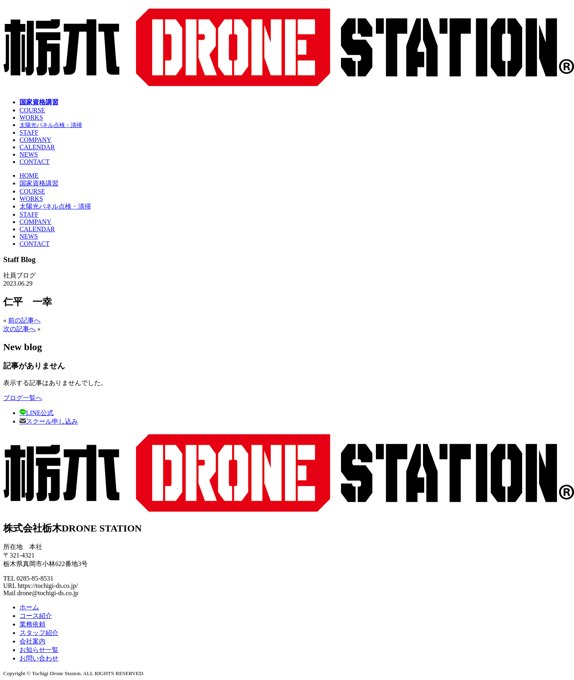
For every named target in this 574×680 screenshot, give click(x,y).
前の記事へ (24, 320)
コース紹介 (35, 615)
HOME (29, 175)
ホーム (29, 607)
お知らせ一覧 (38, 649)
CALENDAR (37, 147)
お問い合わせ (38, 658)
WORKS (31, 117)
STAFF (29, 132)
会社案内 (32, 641)
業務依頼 (32, 624)
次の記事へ (19, 328)
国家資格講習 (38, 102)
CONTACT (34, 161)
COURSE (32, 110)
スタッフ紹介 (38, 632)
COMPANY (35, 139)
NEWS (28, 154)
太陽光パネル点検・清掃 (50, 125)
